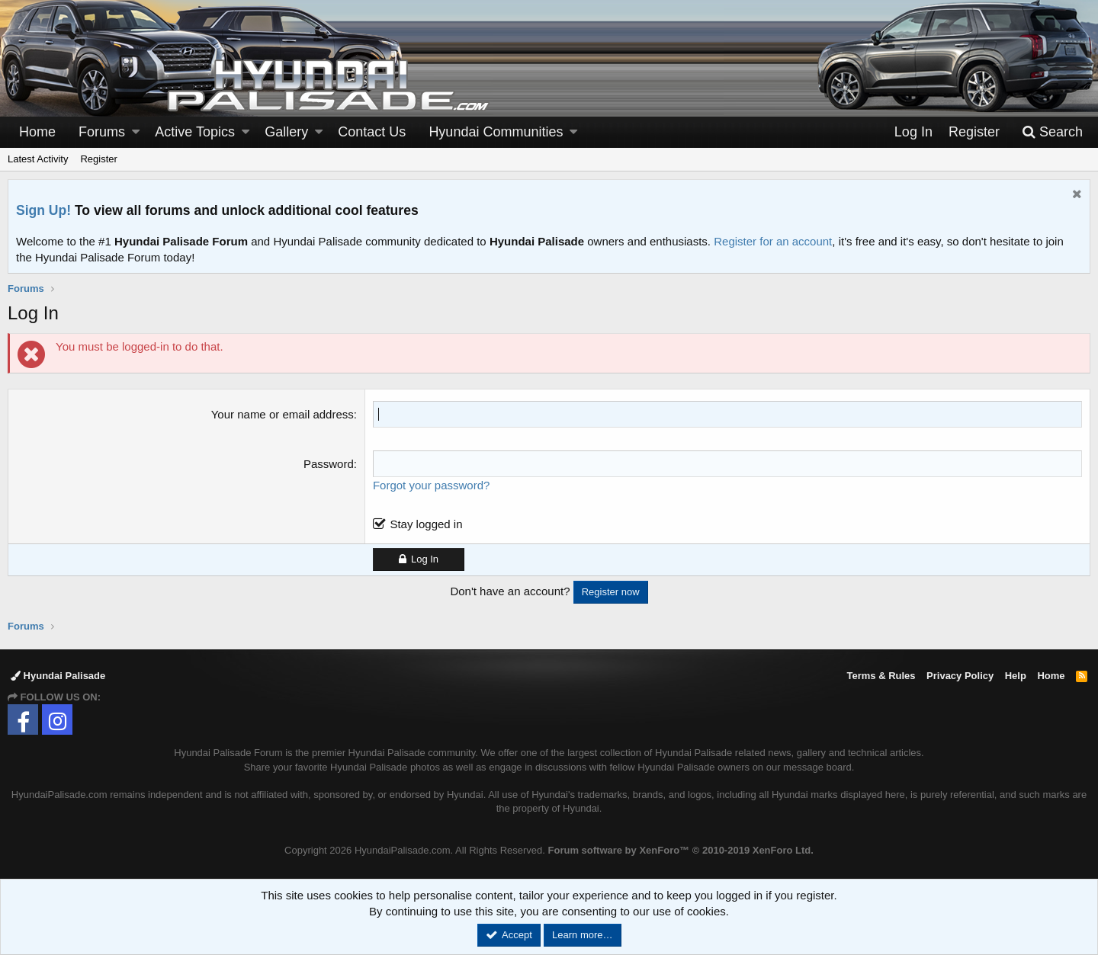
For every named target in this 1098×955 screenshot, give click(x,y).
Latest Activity (38, 159)
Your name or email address (282, 414)
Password (328, 463)
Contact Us (372, 131)
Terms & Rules (880, 675)
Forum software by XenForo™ (681, 850)
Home (37, 131)
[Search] (1052, 132)
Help (1015, 675)
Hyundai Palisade (58, 675)
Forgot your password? (431, 485)
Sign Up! (43, 210)
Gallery (286, 131)
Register (98, 159)
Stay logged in (426, 524)
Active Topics (195, 131)
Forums (102, 131)
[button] (135, 132)
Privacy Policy (960, 675)
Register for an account (773, 241)
